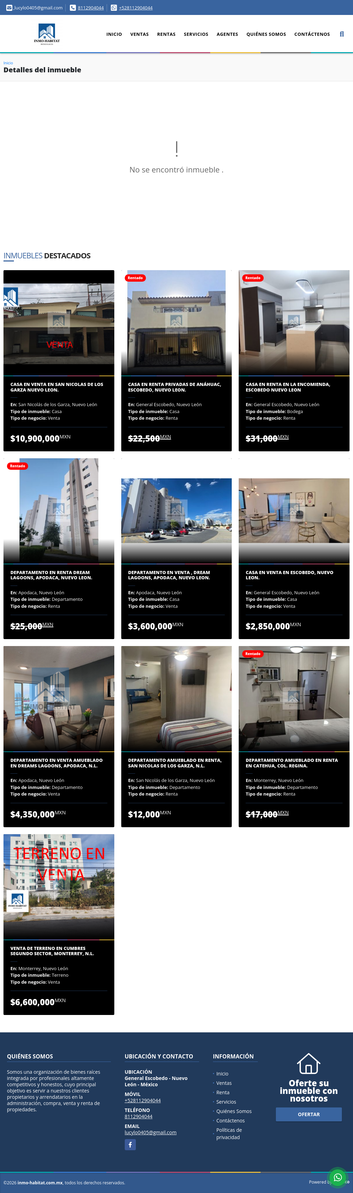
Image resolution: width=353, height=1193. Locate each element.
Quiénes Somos (266, 34)
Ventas (139, 34)
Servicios (196, 34)
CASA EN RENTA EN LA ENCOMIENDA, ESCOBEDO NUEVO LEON (288, 387)
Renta (223, 1092)
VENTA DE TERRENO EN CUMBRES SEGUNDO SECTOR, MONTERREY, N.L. (52, 951)
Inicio (114, 34)
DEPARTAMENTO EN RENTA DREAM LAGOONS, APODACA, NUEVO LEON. (51, 575)
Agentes (227, 34)
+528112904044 (136, 8)
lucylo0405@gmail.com (151, 1132)
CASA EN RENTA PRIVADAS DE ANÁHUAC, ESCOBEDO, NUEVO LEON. (174, 387)
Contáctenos (312, 34)
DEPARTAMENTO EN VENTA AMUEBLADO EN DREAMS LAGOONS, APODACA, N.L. (56, 763)
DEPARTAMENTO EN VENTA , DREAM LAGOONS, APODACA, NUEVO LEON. (169, 575)
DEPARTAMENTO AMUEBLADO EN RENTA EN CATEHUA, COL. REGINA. (292, 763)
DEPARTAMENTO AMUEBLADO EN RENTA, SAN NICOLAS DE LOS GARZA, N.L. (175, 763)
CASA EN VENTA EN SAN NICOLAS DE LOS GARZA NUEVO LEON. (56, 387)
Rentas (166, 34)
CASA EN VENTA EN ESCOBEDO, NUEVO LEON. (289, 575)
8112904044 (91, 8)
